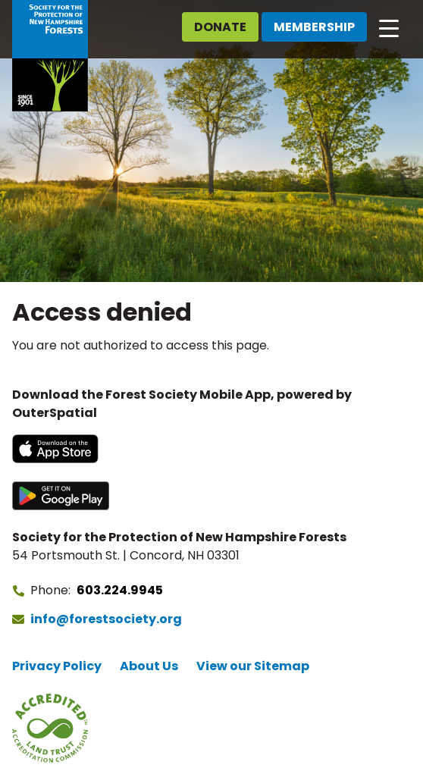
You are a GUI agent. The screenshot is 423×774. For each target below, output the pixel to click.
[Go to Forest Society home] (50, 55)
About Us (149, 666)
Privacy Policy (57, 666)
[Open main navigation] (389, 27)
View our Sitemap (252, 666)
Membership (314, 27)
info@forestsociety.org (106, 619)
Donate (220, 27)
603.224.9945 (120, 590)
